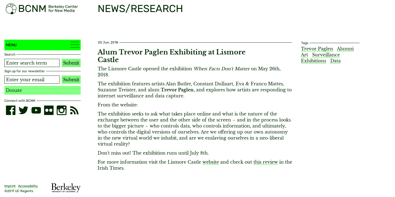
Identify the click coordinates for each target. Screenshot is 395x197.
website (210, 162)
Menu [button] (42, 45)
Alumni (345, 48)
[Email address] (32, 80)
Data (335, 60)
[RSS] (74, 110)
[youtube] (36, 110)
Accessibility (28, 186)
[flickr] (49, 110)
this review (265, 162)
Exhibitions (313, 60)
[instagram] (61, 110)
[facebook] (10, 110)
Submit (71, 63)
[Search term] (32, 63)
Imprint (10, 186)
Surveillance (326, 54)
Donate (14, 90)
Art (304, 54)
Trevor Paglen (317, 48)
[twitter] (23, 110)
